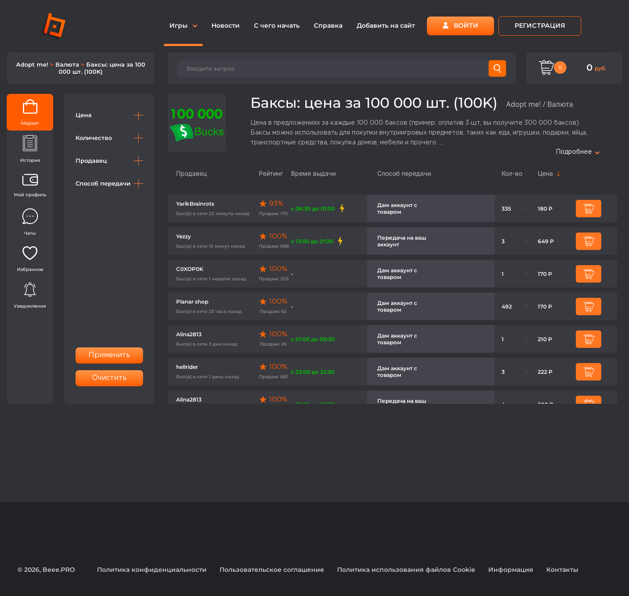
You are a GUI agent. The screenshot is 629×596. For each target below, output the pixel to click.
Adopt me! (33, 64)
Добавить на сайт (386, 25)
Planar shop (192, 301)
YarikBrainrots (195, 203)
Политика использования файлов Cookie (406, 570)
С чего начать (277, 25)
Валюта (68, 64)
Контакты (562, 570)
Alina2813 (189, 334)
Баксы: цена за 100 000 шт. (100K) (102, 68)
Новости (225, 25)
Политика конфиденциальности (152, 570)
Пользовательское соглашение (272, 570)
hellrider (187, 367)
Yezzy (183, 236)
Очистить (109, 378)
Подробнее (577, 152)
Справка (328, 25)
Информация (510, 570)
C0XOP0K (189, 269)
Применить (110, 355)
